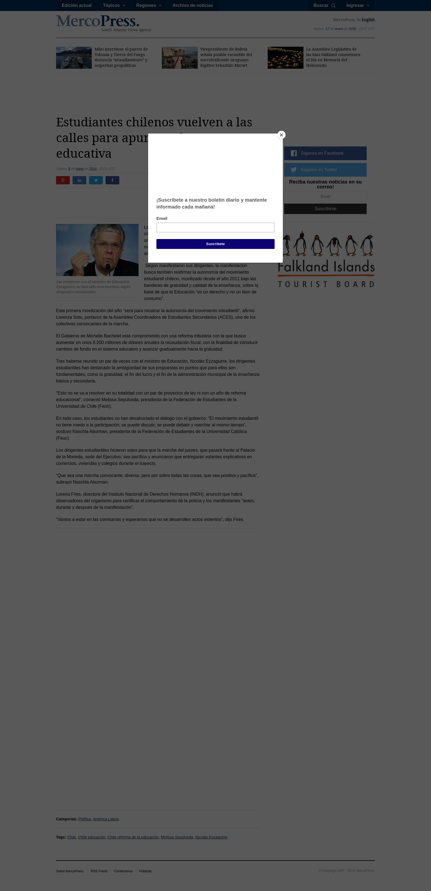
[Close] (281, 135)
